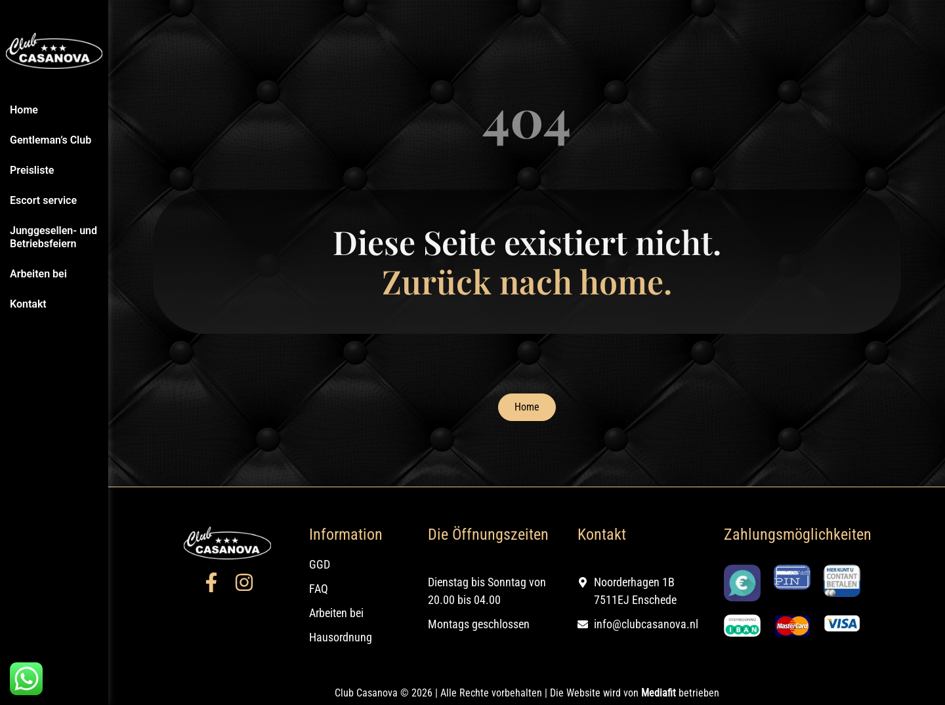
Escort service (43, 200)
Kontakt (28, 304)
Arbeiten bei (38, 274)
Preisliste (32, 170)
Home (24, 110)
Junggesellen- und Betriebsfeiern (53, 237)
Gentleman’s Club (50, 140)
